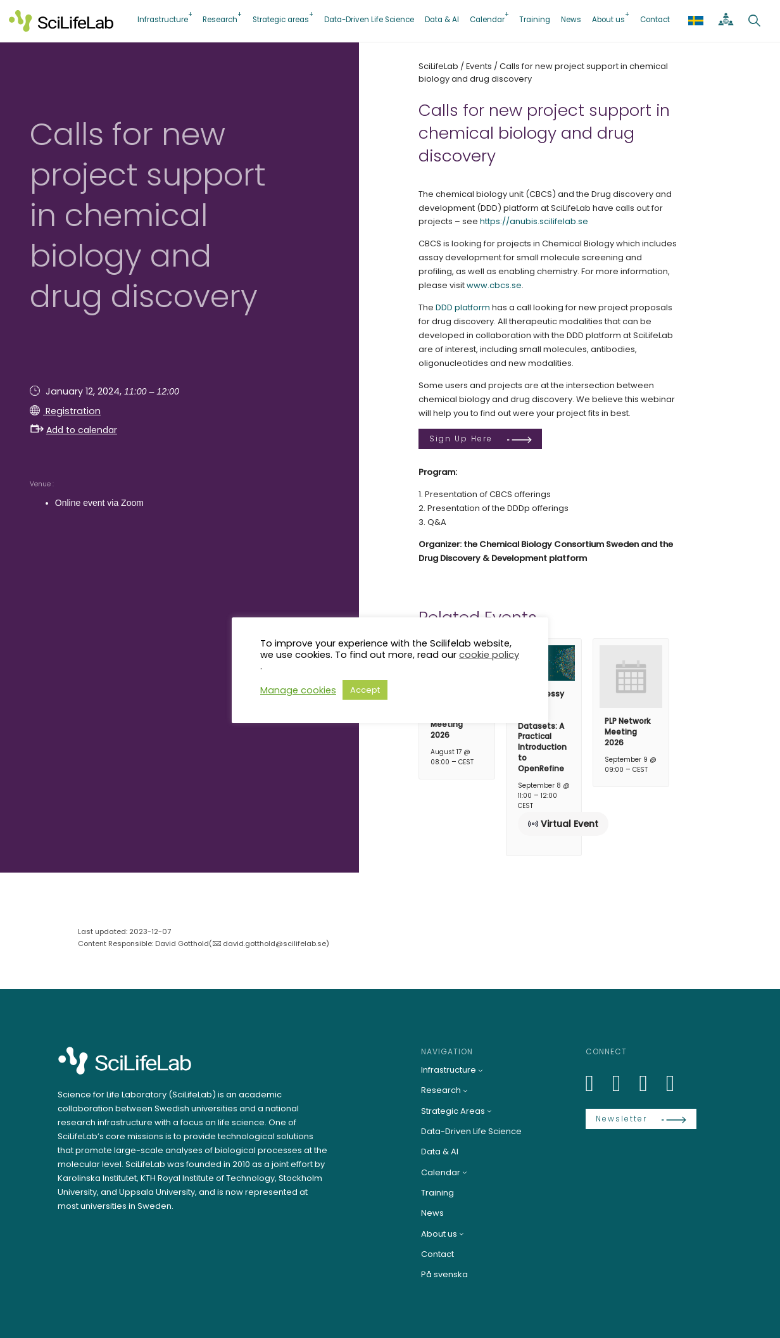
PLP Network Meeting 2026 (627, 732)
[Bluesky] (623, 1083)
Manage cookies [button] (298, 690)
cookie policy (489, 654)
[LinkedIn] (597, 1083)
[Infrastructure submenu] (480, 1070)
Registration (72, 411)
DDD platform (463, 307)
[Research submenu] (465, 1090)
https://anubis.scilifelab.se (534, 221)
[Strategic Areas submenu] (489, 1110)
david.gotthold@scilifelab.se (274, 943)
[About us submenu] (461, 1234)
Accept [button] (365, 690)
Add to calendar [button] (73, 430)
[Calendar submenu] (464, 1172)
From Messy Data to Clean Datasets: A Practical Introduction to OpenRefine (542, 731)
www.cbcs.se (494, 285)
